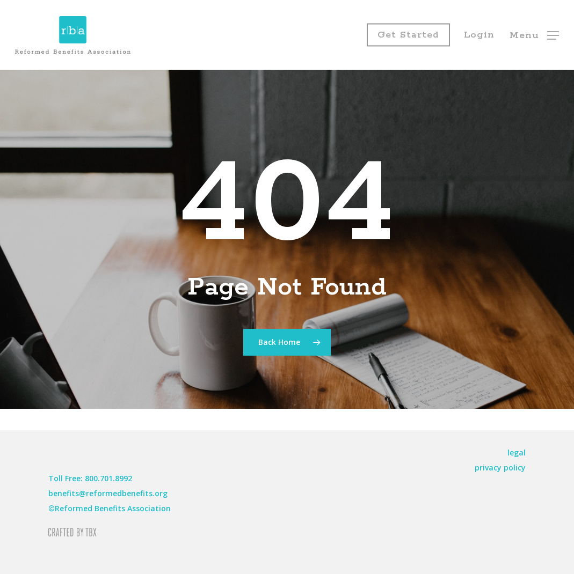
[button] (534, 35)
